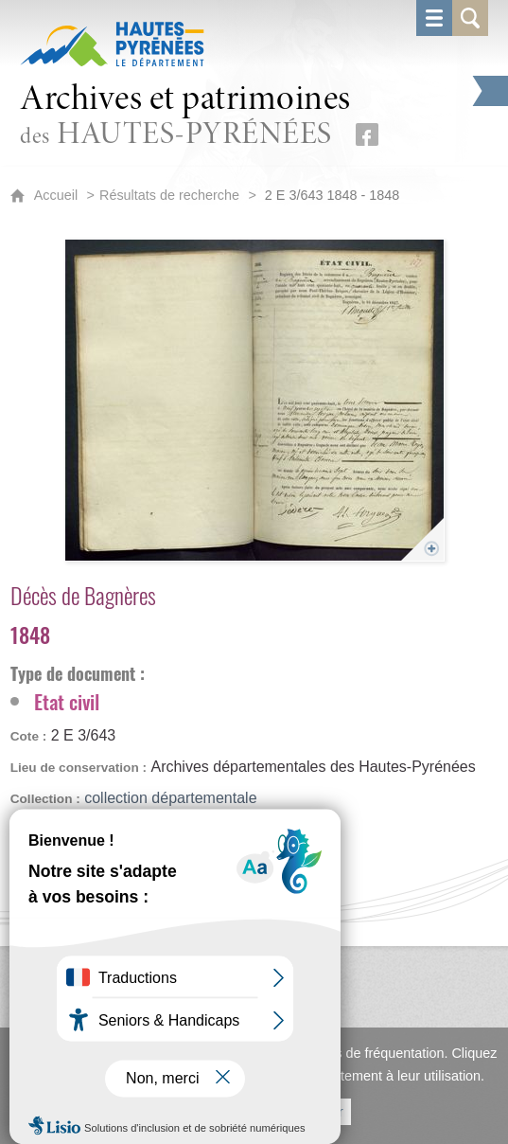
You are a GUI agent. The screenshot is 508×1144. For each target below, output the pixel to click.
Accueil (56, 195)
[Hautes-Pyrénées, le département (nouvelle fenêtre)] (112, 43)
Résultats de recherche (169, 195)
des (185, 117)
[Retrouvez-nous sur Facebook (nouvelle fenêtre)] (367, 134)
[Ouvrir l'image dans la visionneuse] (254, 400)
